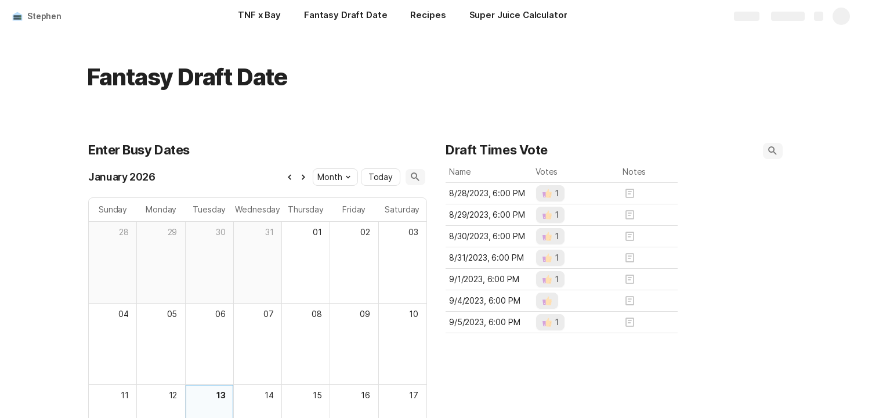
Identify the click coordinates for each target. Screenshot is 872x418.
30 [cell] (220, 232)
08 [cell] (316, 314)
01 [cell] (316, 232)
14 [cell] (268, 395)
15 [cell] (316, 395)
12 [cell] (172, 395)
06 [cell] (220, 314)
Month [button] (333, 177)
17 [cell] (413, 395)
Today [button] (380, 177)
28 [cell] (124, 232)
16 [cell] (365, 395)
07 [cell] (268, 314)
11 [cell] (125, 395)
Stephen (44, 16)
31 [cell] (269, 232)
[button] (289, 177)
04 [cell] (123, 314)
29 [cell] (172, 232)
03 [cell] (413, 232)
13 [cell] (220, 395)
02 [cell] (365, 232)
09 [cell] (365, 314)
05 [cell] (172, 314)
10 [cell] (413, 314)
